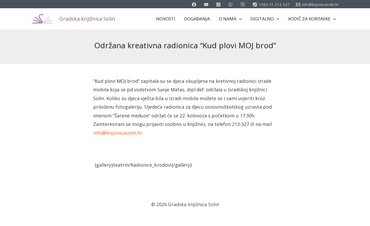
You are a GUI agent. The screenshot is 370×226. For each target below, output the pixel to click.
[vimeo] (243, 4)
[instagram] (219, 4)
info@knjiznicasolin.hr (117, 133)
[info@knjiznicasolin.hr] (317, 4)
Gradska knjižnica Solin (87, 18)
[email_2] (231, 4)
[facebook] (194, 4)
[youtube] (207, 4)
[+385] (271, 4)
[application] (239, 18)
